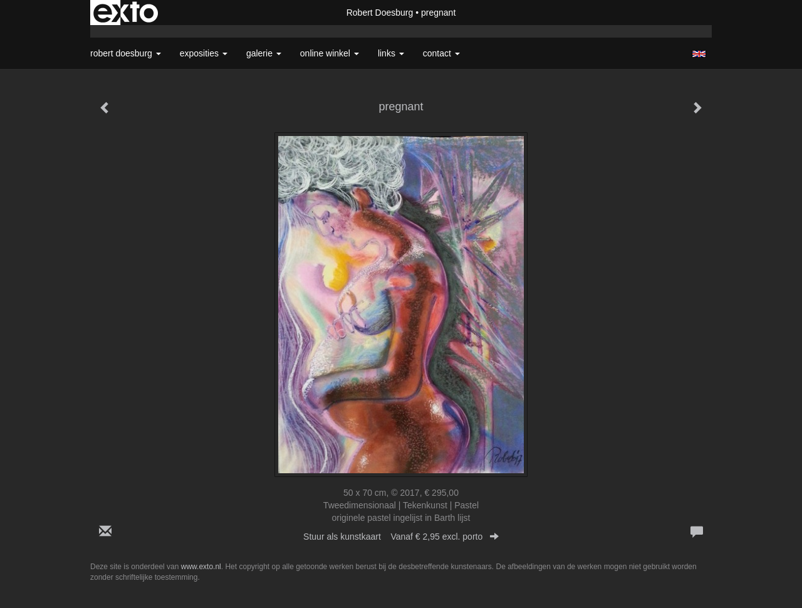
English (699, 54)
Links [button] (391, 53)
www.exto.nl (201, 566)
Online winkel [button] (329, 53)
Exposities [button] (203, 53)
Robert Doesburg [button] (125, 53)
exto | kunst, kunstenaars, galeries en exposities (125, 12)
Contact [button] (441, 53)
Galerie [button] (263, 53)
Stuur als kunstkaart (401, 537)
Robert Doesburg (380, 13)
